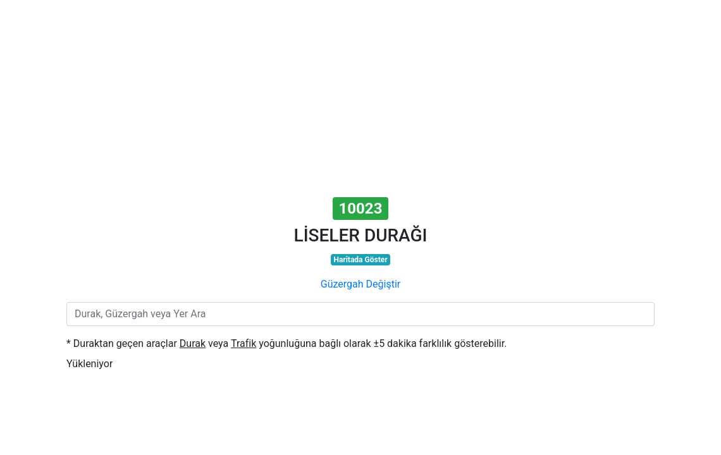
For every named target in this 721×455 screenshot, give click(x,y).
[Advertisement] (360, 99)
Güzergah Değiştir (360, 284)
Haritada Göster (360, 259)
